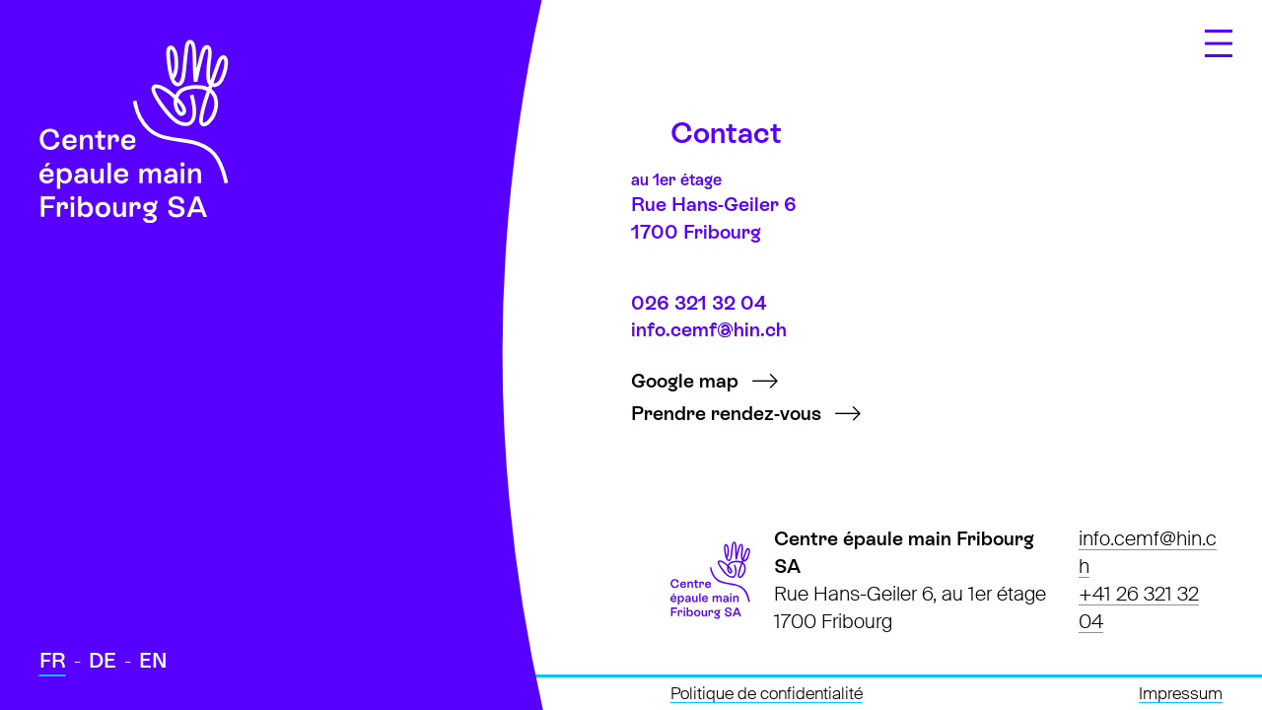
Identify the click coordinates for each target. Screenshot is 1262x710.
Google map (684, 380)
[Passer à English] (153, 662)
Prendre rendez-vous (726, 413)
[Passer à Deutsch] (102, 662)
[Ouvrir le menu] (1218, 43)
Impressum (1181, 693)
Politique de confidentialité (766, 693)
